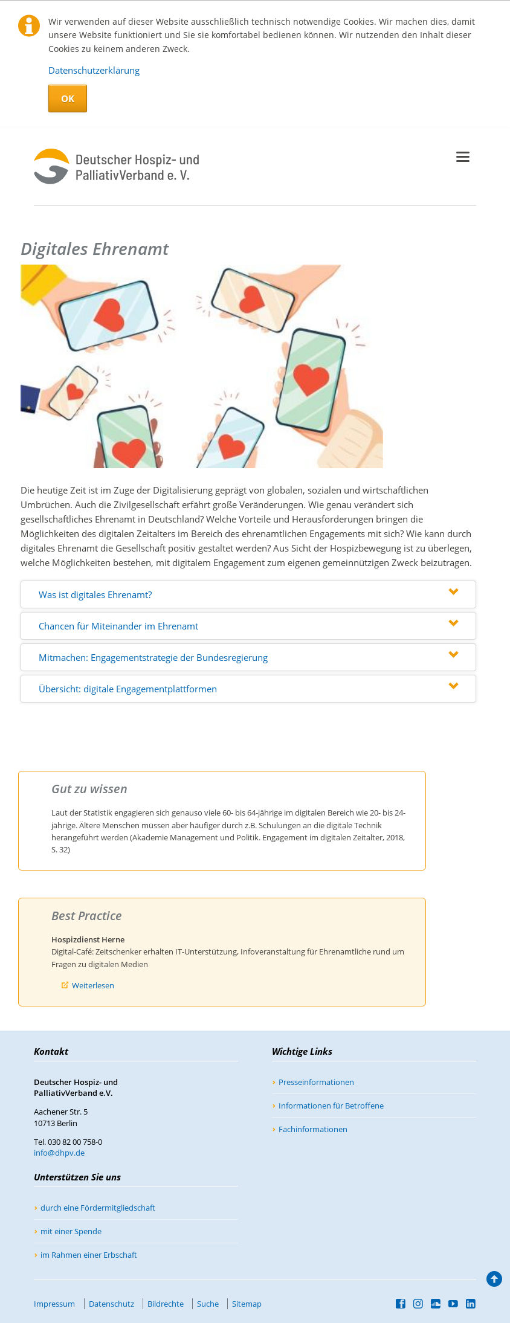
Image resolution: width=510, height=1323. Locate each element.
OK (67, 98)
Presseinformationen (316, 1082)
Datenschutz (111, 1303)
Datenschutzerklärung (94, 70)
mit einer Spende (71, 1231)
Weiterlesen (93, 985)
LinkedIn (471, 1303)
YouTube (453, 1303)
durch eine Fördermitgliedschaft (97, 1207)
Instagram (418, 1303)
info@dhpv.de (59, 1152)
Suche (208, 1303)
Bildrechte (165, 1303)
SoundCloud (436, 1303)
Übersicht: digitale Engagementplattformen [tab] (128, 689)
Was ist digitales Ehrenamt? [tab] (95, 594)
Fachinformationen (313, 1129)
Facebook (401, 1303)
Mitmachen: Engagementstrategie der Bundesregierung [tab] (153, 657)
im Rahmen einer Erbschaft (88, 1254)
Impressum (54, 1303)
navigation (463, 157)
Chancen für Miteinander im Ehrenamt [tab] (118, 626)
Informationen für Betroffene (331, 1105)
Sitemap (247, 1303)
